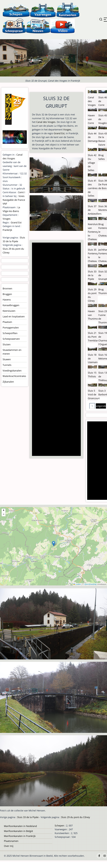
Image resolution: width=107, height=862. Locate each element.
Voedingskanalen (12, 370)
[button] (53, 543)
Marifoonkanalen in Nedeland (20, 826)
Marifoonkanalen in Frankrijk (20, 836)
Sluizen (6, 344)
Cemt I (21, 192)
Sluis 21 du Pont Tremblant (93, 336)
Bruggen (7, 294)
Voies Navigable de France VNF (14, 199)
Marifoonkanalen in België (18, 831)
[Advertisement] (56, 349)
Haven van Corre (91, 119)
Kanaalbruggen (11, 305)
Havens (7, 299)
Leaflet (77, 584)
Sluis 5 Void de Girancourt (94, 394)
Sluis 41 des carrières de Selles (93, 188)
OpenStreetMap (90, 584)
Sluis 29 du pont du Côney (75, 817)
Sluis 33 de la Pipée (92, 275)
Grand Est (59, 133)
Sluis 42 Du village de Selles (92, 163)
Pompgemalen (11, 327)
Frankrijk (7, 229)
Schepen (59, 825)
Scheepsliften (10, 333)
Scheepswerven (11, 338)
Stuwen (7, 359)
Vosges (67, 129)
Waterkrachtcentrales (14, 376)
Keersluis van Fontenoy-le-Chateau (93, 232)
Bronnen (7, 288)
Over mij (8, 845)
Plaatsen (7, 321)
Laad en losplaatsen (14, 316)
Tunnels (7, 364)
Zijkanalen (8, 381)
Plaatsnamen (11, 841)
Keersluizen (9, 310)
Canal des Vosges (45, 122)
